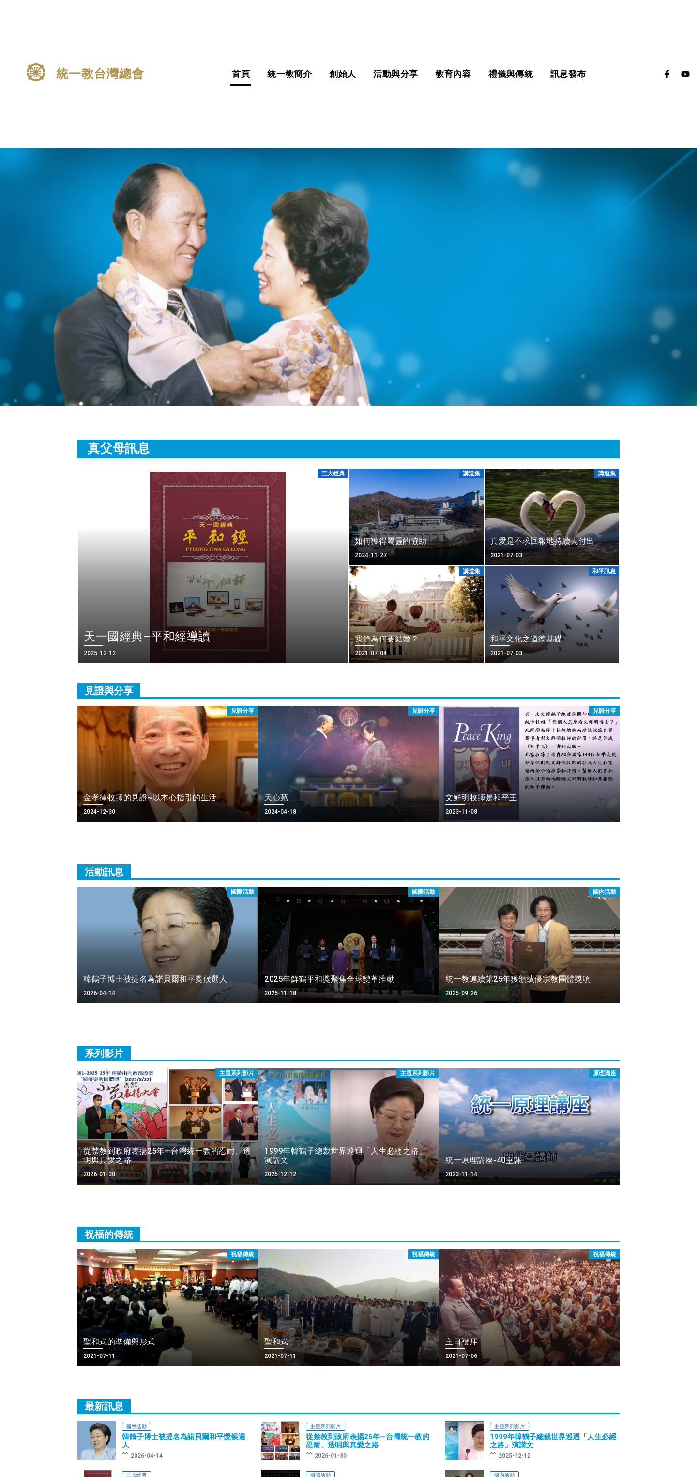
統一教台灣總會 (100, 74)
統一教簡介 (289, 74)
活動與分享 (395, 74)
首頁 (241, 74)
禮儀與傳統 (510, 74)
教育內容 (453, 74)
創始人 (342, 74)
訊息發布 (568, 74)
